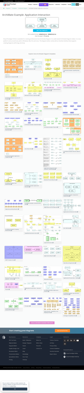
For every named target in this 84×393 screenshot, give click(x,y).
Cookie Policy (13, 386)
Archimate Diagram (22, 8)
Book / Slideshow (27, 340)
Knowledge (25, 354)
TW (48, 36)
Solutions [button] (57, 4)
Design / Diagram (27, 343)
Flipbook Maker (13, 343)
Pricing (69, 4)
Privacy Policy (53, 345)
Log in (77, 4)
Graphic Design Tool (14, 348)
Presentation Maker (14, 354)
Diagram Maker (13, 345)
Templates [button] (64, 4)
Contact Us (39, 348)
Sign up (73, 4)
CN (46, 36)
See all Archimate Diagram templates (42, 322)
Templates (14, 8)
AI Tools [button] (44, 4)
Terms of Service (54, 340)
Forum (24, 345)
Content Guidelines (54, 348)
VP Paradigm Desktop (20, 1)
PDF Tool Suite (12, 340)
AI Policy (52, 343)
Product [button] (30, 4)
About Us (38, 340)
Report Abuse (53, 354)
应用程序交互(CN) (43, 34)
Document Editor (13, 351)
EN (44, 36)
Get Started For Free (62, 330)
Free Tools (25, 357)
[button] (36, 4)
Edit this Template (42, 30)
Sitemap (25, 359)
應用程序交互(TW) (52, 34)
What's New (39, 343)
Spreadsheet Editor (14, 357)
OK (15, 389)
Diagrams (8, 8)
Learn (24, 348)
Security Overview (54, 351)
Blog (24, 351)
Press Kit (38, 345)
